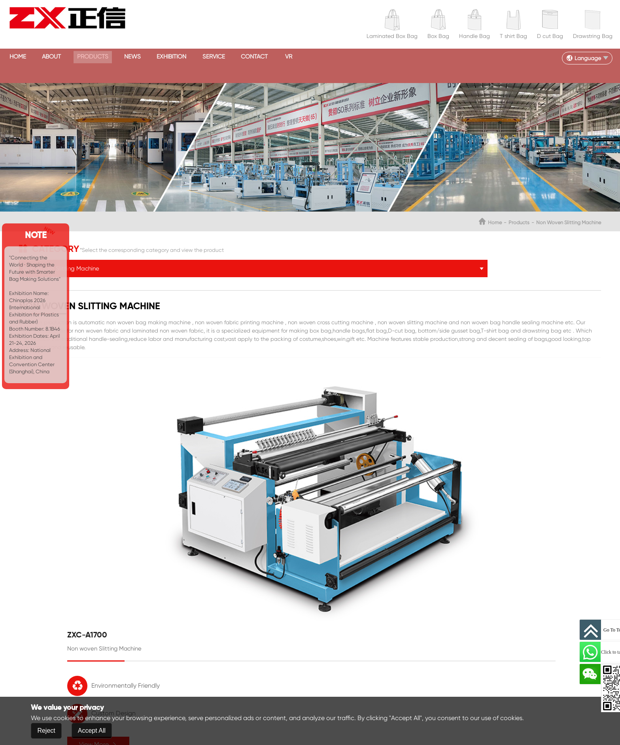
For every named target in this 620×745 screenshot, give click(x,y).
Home (30, 57)
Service (307, 57)
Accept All (92, 731)
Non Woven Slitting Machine (525, 206)
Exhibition (248, 57)
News (192, 57)
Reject (46, 731)
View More (403, 510)
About (78, 57)
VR (414, 57)
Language (579, 57)
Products (136, 57)
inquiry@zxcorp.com (264, 662)
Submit (84, 696)
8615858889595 (273, 634)
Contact (365, 57)
